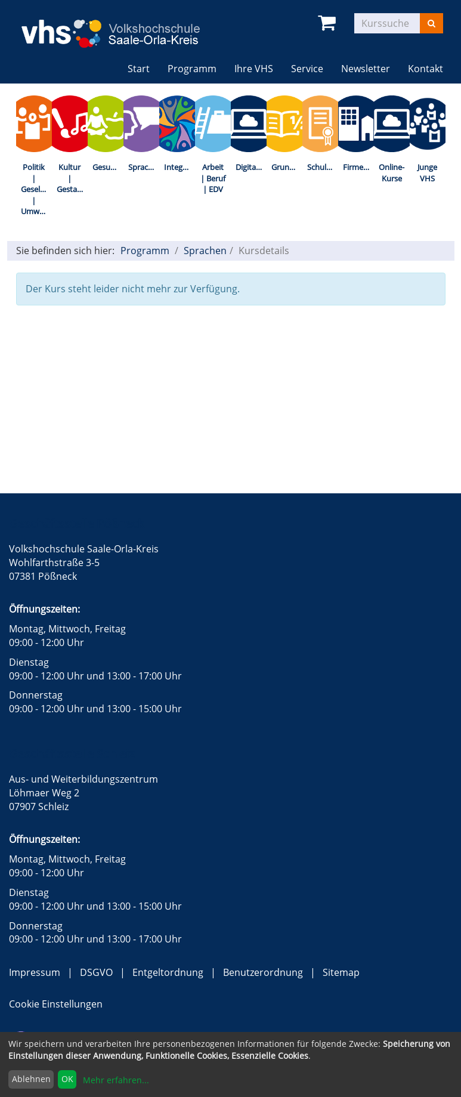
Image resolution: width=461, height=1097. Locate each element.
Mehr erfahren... (116, 1080)
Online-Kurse (391, 173)
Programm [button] (196, 68)
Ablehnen (31, 1078)
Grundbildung (286, 167)
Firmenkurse (358, 167)
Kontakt (425, 68)
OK (67, 1078)
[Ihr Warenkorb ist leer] (329, 23)
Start (139, 68)
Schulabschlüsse (322, 167)
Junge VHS (427, 173)
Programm (144, 250)
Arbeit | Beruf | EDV (212, 178)
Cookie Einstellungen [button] (56, 1004)
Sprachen (143, 167)
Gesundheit (107, 167)
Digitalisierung (251, 167)
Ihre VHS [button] (253, 68)
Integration (179, 167)
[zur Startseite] (120, 25)
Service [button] (307, 68)
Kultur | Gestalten (72, 178)
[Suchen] (431, 23)
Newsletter (365, 68)
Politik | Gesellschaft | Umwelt (36, 189)
